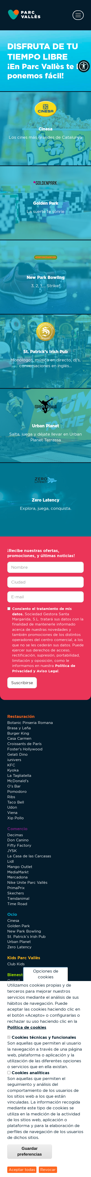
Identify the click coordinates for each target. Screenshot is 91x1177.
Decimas (15, 835)
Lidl (10, 861)
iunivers (14, 760)
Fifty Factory (19, 845)
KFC (11, 765)
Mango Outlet (19, 867)
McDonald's (17, 781)
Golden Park (18, 926)
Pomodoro (17, 791)
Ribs (11, 797)
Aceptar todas (22, 1170)
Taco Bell (15, 802)
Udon (12, 807)
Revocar (48, 1170)
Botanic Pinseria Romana (30, 723)
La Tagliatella (19, 775)
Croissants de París (24, 744)
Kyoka (13, 770)
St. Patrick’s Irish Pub (26, 936)
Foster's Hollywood (24, 749)
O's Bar (14, 786)
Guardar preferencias (29, 1151)
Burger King (18, 733)
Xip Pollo (15, 818)
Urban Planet (19, 942)
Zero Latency (19, 947)
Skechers (15, 893)
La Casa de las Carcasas (29, 856)
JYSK (12, 851)
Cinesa (13, 920)
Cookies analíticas (31, 1072)
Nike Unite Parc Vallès (27, 882)
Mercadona (17, 877)
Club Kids (16, 964)
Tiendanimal (18, 898)
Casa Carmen (19, 738)
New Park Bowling (24, 931)
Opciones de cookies (45, 974)
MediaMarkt (18, 872)
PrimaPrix (16, 888)
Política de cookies (26, 1027)
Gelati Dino (17, 754)
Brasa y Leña (19, 728)
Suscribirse (22, 683)
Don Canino (18, 840)
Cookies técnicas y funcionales (44, 1037)
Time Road (17, 904)
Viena (12, 813)
